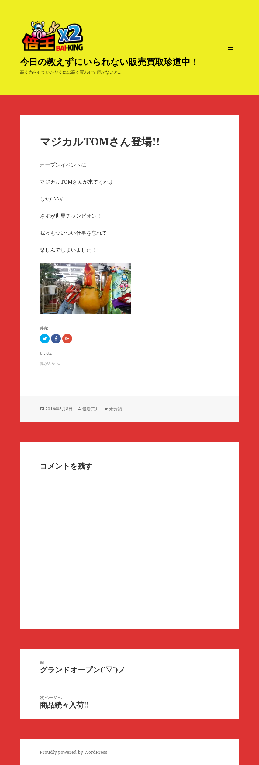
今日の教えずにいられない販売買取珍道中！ (109, 61)
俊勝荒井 (90, 409)
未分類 (115, 409)
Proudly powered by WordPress (73, 752)
